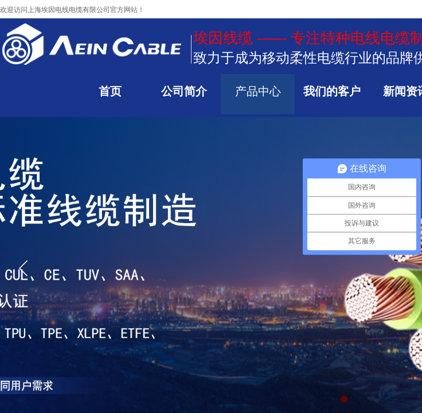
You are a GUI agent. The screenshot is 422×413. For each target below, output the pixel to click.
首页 (110, 91)
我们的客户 (332, 91)
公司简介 (184, 91)
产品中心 (258, 91)
